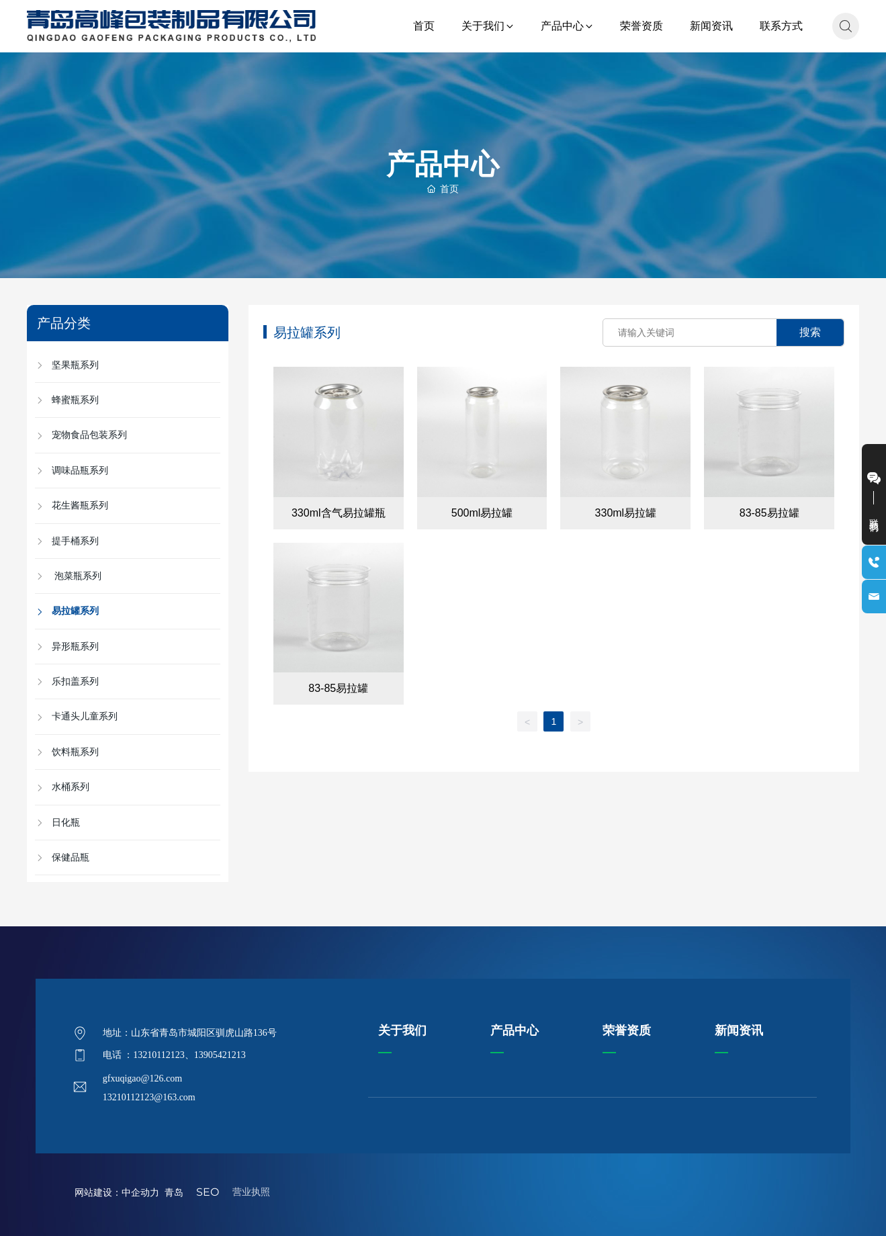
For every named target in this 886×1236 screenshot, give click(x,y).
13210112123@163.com (149, 1097)
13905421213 (220, 1055)
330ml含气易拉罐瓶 (339, 513)
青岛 (177, 1192)
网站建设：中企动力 (117, 1192)
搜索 (810, 332)
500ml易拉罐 (482, 513)
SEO (207, 1192)
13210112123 (158, 1055)
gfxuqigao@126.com (142, 1078)
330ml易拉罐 (626, 513)
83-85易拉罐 (769, 513)
